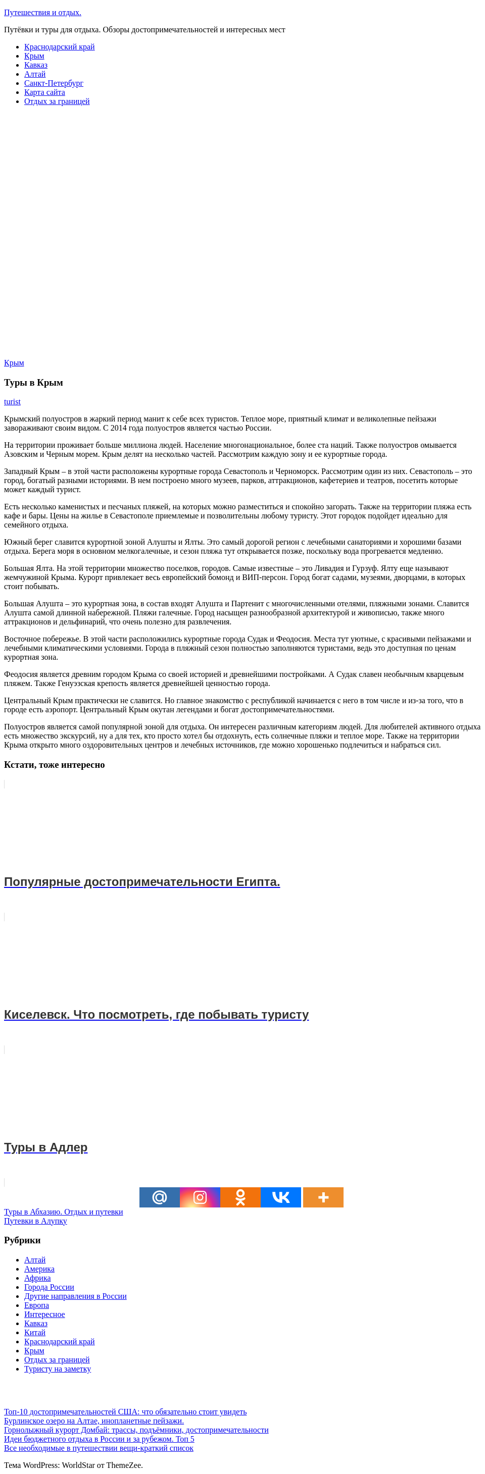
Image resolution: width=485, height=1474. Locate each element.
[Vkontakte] (281, 1197)
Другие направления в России (75, 1296)
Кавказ (35, 65)
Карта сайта (44, 92)
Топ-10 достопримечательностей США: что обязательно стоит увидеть (125, 1411)
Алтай (34, 74)
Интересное (44, 1314)
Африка (37, 1278)
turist (12, 401)
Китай (34, 1332)
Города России (49, 1287)
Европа (36, 1305)
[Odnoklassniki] (240, 1197)
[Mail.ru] (159, 1197)
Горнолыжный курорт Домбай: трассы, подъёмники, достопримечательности (136, 1430)
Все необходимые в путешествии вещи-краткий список (98, 1448)
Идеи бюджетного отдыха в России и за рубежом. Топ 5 (99, 1439)
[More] (323, 1197)
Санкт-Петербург (53, 83)
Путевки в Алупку (35, 1221)
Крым (34, 55)
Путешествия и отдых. (42, 12)
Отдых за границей (57, 101)
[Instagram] (200, 1197)
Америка (39, 1269)
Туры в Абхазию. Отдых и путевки (63, 1211)
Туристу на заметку (57, 1368)
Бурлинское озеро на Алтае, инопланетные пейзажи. (94, 1420)
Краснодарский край (59, 46)
